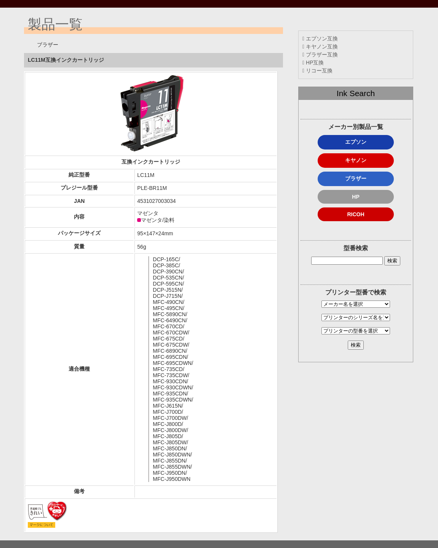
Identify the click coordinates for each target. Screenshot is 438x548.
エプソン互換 (320, 38)
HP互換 (313, 62)
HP (355, 197)
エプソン (355, 142)
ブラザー (355, 178)
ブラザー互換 (320, 54)
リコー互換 (317, 70)
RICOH (355, 214)
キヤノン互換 (320, 46)
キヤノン (355, 160)
